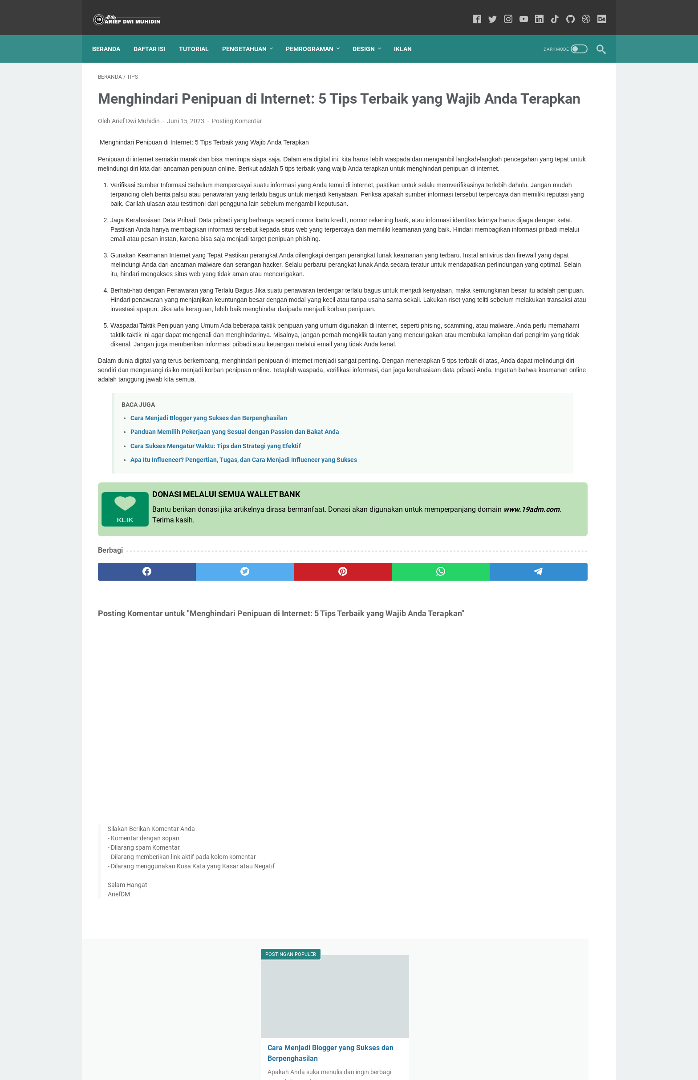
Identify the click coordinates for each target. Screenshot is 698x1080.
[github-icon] (564, 11)
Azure (558, 469)
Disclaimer (337, 1048)
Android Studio (552, 436)
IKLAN (409, 35)
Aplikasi (504, 420)
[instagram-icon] (502, 11)
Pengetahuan (250, 35)
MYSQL (515, 403)
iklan (562, 453)
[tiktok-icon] (549, 11)
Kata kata (538, 420)
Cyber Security (491, 486)
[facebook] (131, 650)
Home (243, 1048)
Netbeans (563, 518)
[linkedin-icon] (533, 11)
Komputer (485, 436)
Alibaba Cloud (555, 403)
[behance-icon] (596, 11)
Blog (515, 436)
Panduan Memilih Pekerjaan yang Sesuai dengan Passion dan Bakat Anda (234, 510)
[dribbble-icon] (580, 11)
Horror (536, 453)
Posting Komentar (237, 134)
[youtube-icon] (518, 11)
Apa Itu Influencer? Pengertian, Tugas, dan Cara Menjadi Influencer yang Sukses (243, 538)
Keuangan (577, 420)
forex (509, 453)
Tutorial (200, 35)
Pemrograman (315, 35)
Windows (527, 469)
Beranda (112, 35)
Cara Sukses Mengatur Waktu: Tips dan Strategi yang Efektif (215, 524)
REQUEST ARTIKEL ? (435, 1048)
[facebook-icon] (471, 11)
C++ (553, 502)
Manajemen (487, 469)
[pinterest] (266, 650)
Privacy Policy (379, 1048)
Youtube (482, 403)
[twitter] (198, 650)
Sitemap (302, 1048)
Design (369, 35)
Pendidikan (486, 387)
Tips (525, 370)
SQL (477, 420)
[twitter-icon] (487, 11)
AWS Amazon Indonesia (504, 502)
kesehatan (485, 535)
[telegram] (400, 650)
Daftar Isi (155, 35)
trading (481, 453)
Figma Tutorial (491, 518)
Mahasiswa (537, 486)
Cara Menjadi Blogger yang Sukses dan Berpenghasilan (208, 497)
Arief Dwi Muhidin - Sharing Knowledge (369, 1066)
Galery (530, 518)
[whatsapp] (333, 650)
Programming (531, 387)
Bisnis (569, 387)
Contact (271, 1048)
